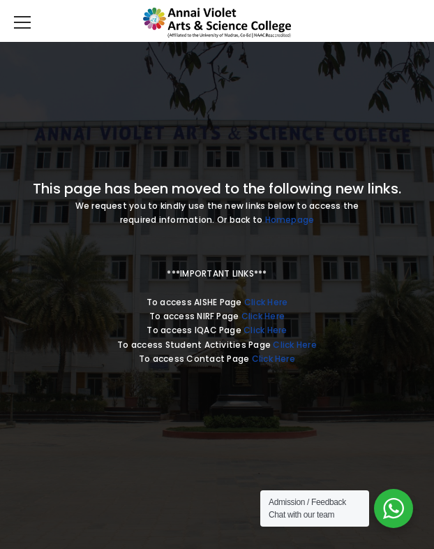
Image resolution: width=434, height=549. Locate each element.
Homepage (290, 220)
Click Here (265, 302)
